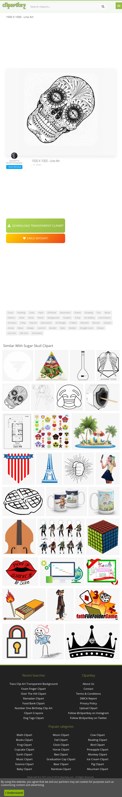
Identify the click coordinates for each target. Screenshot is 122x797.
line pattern (104, 317)
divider (72, 328)
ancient (107, 322)
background (53, 317)
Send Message (14, 167)
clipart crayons (33, 713)
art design (61, 322)
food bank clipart (33, 703)
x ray (23, 322)
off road (51, 312)
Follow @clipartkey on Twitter (88, 718)
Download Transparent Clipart (36, 226)
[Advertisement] (61, 44)
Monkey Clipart (97, 754)
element (84, 322)
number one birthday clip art (33, 708)
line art (41, 328)
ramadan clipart (33, 698)
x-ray (77, 317)
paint (40, 312)
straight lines (86, 328)
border (52, 328)
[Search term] (67, 7)
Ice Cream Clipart (97, 759)
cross (10, 312)
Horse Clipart (61, 749)
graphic (67, 317)
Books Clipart (24, 740)
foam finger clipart (33, 689)
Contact (88, 689)
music (107, 312)
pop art (33, 322)
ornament (37, 333)
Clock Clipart (61, 745)
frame (78, 312)
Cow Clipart (97, 735)
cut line (12, 333)
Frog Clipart (24, 745)
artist (21, 317)
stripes (100, 328)
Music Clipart (24, 759)
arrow (11, 328)
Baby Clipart (24, 769)
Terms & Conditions (88, 693)
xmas (31, 317)
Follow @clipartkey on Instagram (88, 713)
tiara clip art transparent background (34, 684)
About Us (88, 684)
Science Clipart (24, 764)
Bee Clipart (61, 754)
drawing (89, 312)
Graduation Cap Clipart (61, 759)
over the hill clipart (33, 693)
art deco (12, 322)
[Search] (103, 6)
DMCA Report (88, 698)
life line (24, 333)
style (62, 328)
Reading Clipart (97, 740)
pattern (11, 317)
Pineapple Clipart (97, 749)
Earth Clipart (24, 754)
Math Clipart (24, 735)
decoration (46, 322)
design (30, 328)
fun (99, 312)
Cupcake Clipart (24, 749)
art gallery (89, 317)
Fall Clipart (61, 740)
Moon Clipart (61, 735)
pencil (41, 317)
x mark (73, 322)
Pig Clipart (97, 764)
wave (20, 328)
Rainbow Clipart (61, 769)
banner (96, 322)
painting (21, 312)
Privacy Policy (88, 703)
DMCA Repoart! (35, 238)
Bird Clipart (98, 745)
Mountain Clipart (97, 769)
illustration (65, 312)
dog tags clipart (33, 718)
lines (31, 312)
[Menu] (119, 5)
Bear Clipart (61, 764)
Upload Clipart (88, 708)
